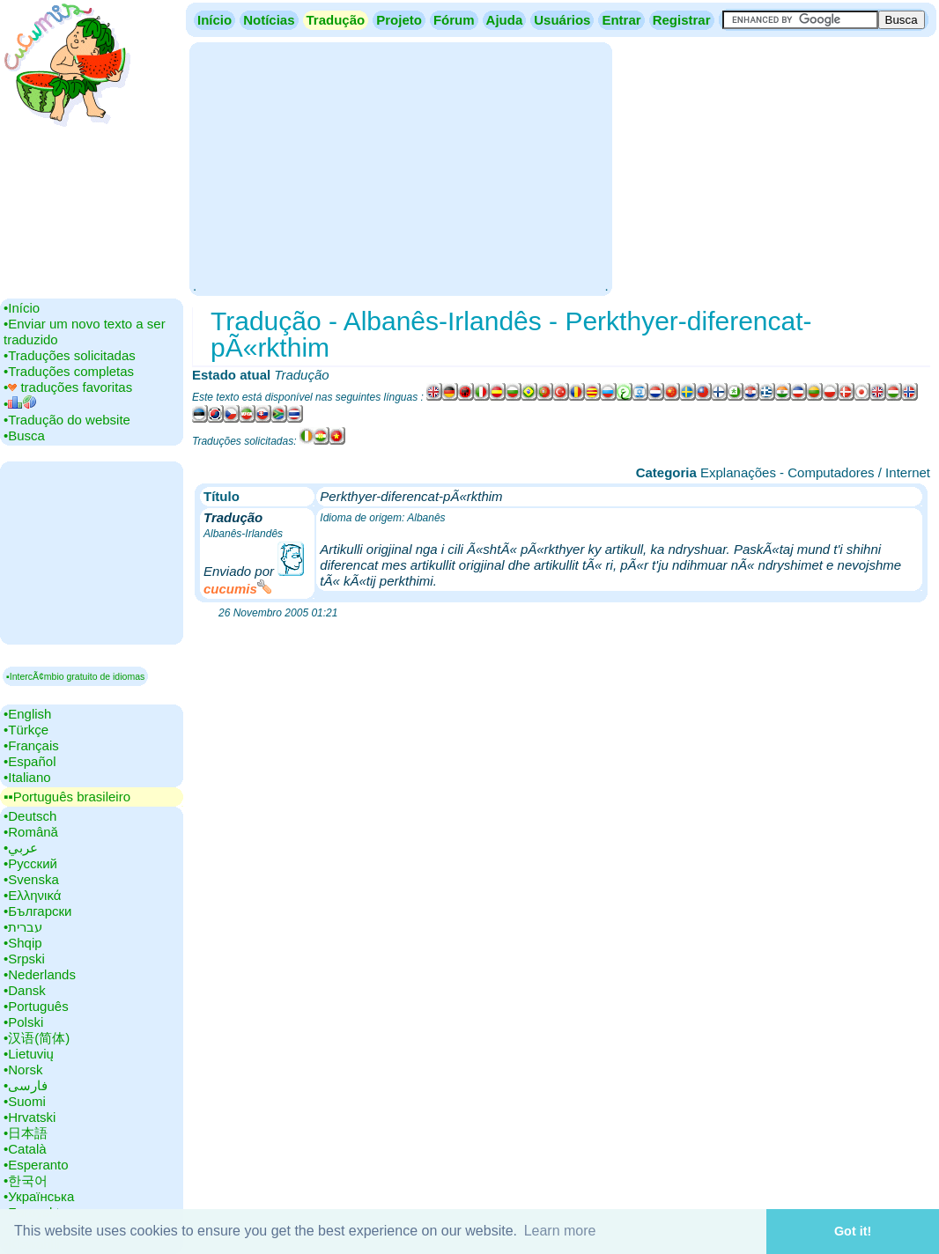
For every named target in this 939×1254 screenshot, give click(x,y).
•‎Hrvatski (29, 1117)
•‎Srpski (24, 958)
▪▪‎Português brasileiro (67, 796)
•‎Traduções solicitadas (70, 355)
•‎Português (36, 1006)
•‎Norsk (23, 1069)
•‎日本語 (26, 1132)
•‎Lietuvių (29, 1053)
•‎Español (29, 761)
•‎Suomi (25, 1101)
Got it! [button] (852, 1231)
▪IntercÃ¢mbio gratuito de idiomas (75, 676)
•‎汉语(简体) (37, 1037)
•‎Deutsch (30, 815)
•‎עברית (23, 926)
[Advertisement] (400, 167)
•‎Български (38, 911)
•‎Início (22, 307)
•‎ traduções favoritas (68, 387)
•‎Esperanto (36, 1164)
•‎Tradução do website (67, 419)
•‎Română (31, 831)
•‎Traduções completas (69, 371)
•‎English (27, 713)
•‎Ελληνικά (32, 895)
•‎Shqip (23, 942)
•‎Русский (30, 863)
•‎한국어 (26, 1180)
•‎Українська (39, 1196)
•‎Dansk (25, 990)
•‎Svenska (31, 879)
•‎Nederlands (40, 974)
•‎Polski (23, 1021)
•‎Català (25, 1148)
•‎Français (31, 745)
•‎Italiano (27, 777)
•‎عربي (21, 847)
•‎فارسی (26, 1085)
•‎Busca (24, 435)
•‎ (20, 403)
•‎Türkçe (26, 729)
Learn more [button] (560, 1230)
